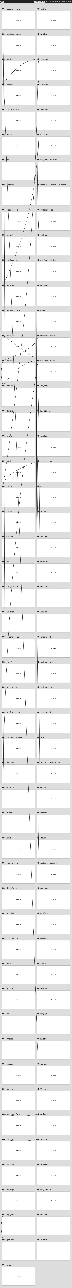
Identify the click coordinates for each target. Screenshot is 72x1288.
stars (42, 486)
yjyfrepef (45, 235)
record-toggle (11, 109)
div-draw (8, 813)
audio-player (11, 888)
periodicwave (11, 938)
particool (45, 813)
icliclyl (44, 1240)
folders (43, 511)
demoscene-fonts (12, 1114)
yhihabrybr (10, 185)
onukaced (44, 1064)
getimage (44, 561)
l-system (44, 59)
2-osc (42, 737)
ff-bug (43, 1089)
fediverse (45, 988)
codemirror (10, 411)
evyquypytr (10, 1215)
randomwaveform (12, 310)
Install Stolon (40, 1)
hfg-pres (8, 988)
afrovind (44, 134)
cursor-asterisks (13, 737)
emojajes (44, 1014)
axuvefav (8, 59)
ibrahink (44, 1139)
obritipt (44, 34)
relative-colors (12, 260)
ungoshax (8, 1089)
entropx (8, 1265)
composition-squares (50, 762)
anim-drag (45, 612)
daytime (43, 1039)
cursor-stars (11, 863)
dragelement (46, 1189)
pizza (42, 310)
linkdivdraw (46, 461)
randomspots (10, 1189)
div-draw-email (47, 360)
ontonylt (8, 511)
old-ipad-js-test (48, 260)
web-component (11, 637)
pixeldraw (45, 436)
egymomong (9, 1039)
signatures (10, 285)
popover (8, 134)
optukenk (44, 1215)
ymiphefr (8, 536)
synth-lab (9, 913)
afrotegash (10, 335)
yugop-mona (10, 1240)
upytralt (44, 9)
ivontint (8, 963)
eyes (6, 1014)
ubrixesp (44, 1114)
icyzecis (44, 963)
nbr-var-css (10, 762)
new (2, 1)
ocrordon (8, 1139)
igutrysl (8, 235)
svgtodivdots (46, 210)
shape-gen (45, 586)
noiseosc (44, 938)
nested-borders (47, 335)
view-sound (45, 712)
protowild (9, 788)
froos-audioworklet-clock (53, 185)
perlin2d (44, 913)
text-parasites (47, 662)
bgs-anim (8, 436)
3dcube (43, 838)
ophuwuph (44, 285)
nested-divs (10, 687)
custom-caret (11, 210)
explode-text (46, 687)
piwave (7, 838)
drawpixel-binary (13, 9)
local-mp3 (45, 1164)
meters (43, 788)
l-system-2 (10, 84)
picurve (8, 561)
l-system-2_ (46, 84)
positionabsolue (12, 34)
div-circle (45, 411)
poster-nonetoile (48, 863)
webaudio (8, 1064)
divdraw (8, 486)
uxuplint (8, 461)
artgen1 (8, 662)
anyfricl (8, 360)
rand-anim (9, 612)
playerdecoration (48, 159)
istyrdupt (45, 386)
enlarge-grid (11, 586)
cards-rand (45, 637)
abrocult (8, 386)
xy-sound (44, 109)
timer (7, 159)
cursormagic (10, 1164)
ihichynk (44, 536)
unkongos (44, 888)
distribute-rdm (12, 712)
